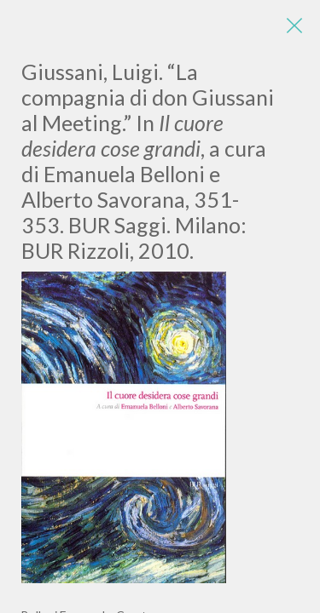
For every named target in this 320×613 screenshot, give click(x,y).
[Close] (294, 26)
